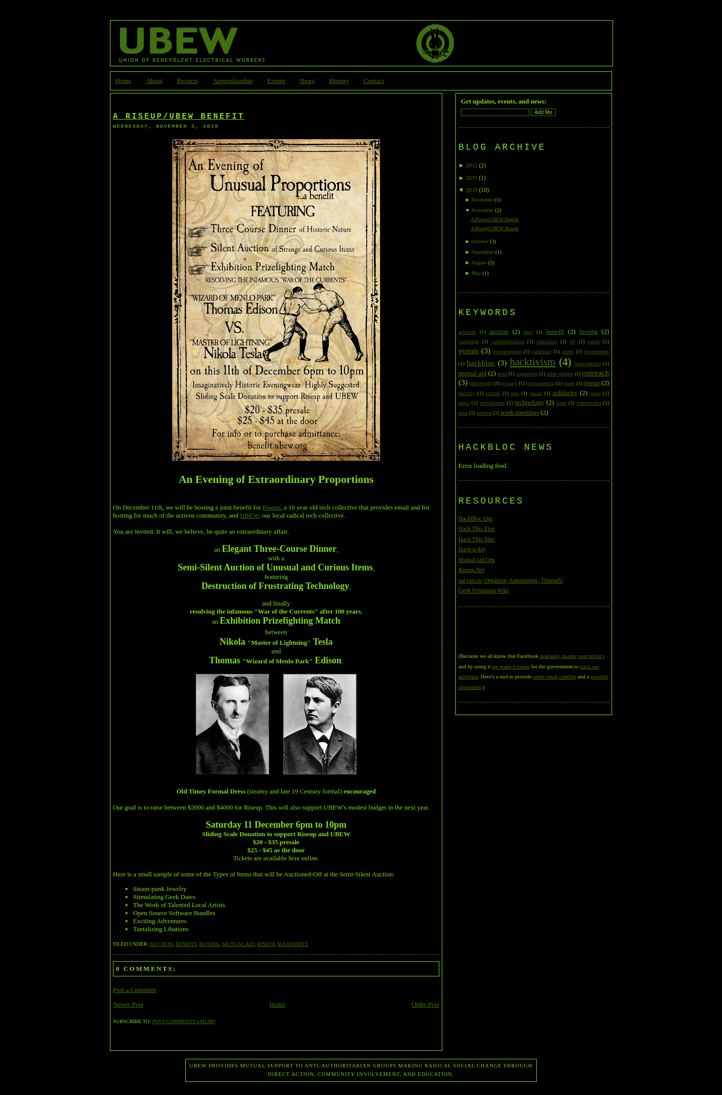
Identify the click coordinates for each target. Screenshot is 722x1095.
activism (467, 332)
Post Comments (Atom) (183, 1021)
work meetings (520, 412)
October (480, 241)
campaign (468, 341)
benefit (186, 944)
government (596, 351)
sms (515, 393)
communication (508, 341)
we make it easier (511, 666)
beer (528, 332)
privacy (509, 383)
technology (529, 402)
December (482, 200)
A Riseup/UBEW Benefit (179, 116)
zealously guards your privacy (572, 656)
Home (123, 80)
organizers (527, 373)
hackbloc (480, 362)
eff (572, 341)
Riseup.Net (471, 570)
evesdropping (507, 351)
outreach (595, 372)
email (593, 341)
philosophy (481, 383)
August (479, 262)
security (466, 393)
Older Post (425, 1004)
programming (540, 383)
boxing (209, 944)
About (154, 80)
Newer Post (128, 1004)
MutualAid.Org (476, 560)
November (482, 210)
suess (463, 403)
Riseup (272, 507)
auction (161, 944)
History (339, 80)
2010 (471, 190)
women (484, 413)
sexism (493, 393)
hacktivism (532, 361)
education (547, 341)
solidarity (292, 944)
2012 (471, 165)
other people (560, 373)
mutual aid (238, 944)
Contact (374, 80)
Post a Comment (134, 989)
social (536, 393)
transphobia (588, 403)
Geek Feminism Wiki (483, 590)
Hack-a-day (472, 549)
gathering (541, 351)
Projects (187, 80)
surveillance (492, 403)
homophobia (588, 363)
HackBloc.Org (475, 519)
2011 (471, 178)
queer (569, 383)
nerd (502, 373)
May (476, 273)
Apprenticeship (233, 80)
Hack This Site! (476, 539)
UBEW (249, 515)
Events (276, 80)
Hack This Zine (476, 529)
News (307, 80)
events (468, 350)
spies (595, 393)
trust (462, 413)
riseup (266, 944)
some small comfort (554, 676)
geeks (568, 351)
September (482, 252)
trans (561, 403)
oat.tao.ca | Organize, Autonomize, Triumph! (510, 580)
